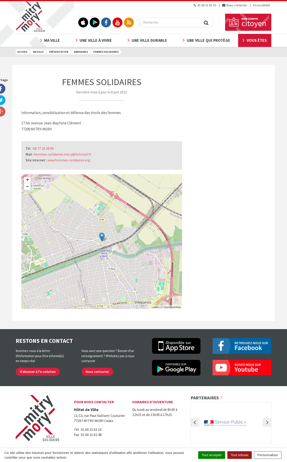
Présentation (58, 51)
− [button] (27, 187)
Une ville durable (149, 40)
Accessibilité (261, 5)
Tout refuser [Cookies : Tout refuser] (239, 455)
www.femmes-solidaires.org (68, 160)
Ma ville (52, 40)
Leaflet (155, 307)
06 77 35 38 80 (43, 148)
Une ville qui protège (208, 40)
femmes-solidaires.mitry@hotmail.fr (62, 154)
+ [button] (27, 180)
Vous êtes (257, 40)
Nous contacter (234, 5)
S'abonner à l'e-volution (38, 372)
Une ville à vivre (96, 40)
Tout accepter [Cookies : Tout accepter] (212, 455)
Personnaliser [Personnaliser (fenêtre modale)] (267, 455)
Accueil (22, 51)
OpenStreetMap (172, 307)
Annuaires (81, 51)
